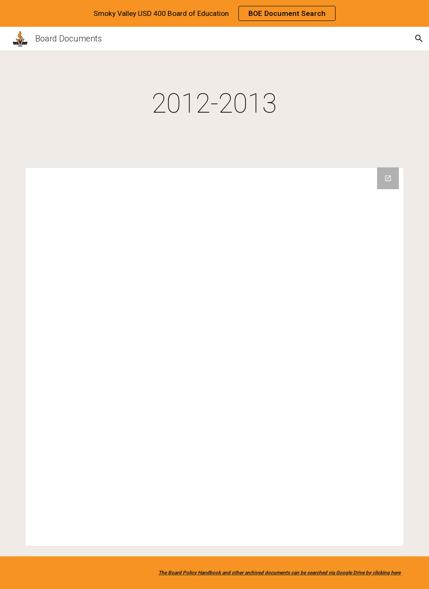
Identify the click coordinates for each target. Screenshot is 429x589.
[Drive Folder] (214, 356)
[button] (419, 38)
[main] (214, 104)
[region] (214, 13)
